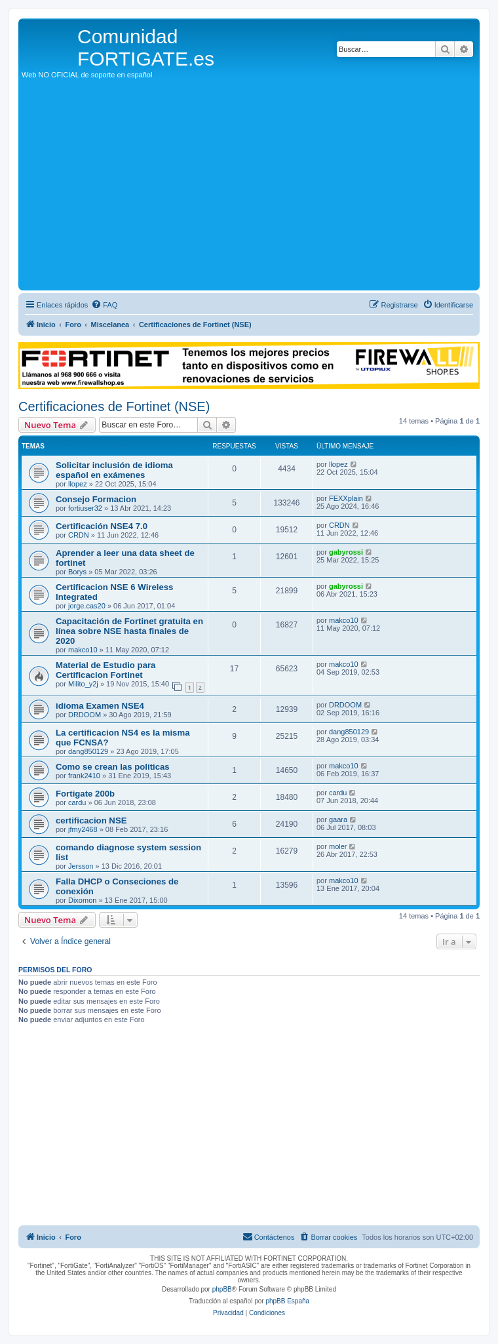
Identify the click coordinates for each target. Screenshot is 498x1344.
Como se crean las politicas (113, 767)
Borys (77, 572)
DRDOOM (84, 715)
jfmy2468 (83, 829)
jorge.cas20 (86, 606)
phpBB (222, 1289)
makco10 (83, 650)
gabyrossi (346, 552)
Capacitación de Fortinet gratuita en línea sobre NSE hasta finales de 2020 (129, 631)
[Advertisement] (249, 189)
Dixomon (82, 900)
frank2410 (84, 776)
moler (338, 846)
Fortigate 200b (85, 794)
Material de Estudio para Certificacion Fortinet (105, 670)
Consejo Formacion (96, 499)
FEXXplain (346, 498)
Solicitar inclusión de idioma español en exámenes (114, 470)
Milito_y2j (83, 684)
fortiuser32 (85, 508)
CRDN (78, 535)
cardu (77, 802)
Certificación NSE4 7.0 (101, 526)
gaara (338, 819)
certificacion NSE (91, 820)
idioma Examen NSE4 (100, 706)
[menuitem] (104, 305)
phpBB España (287, 1301)
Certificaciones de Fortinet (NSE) (114, 406)
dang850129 (88, 751)
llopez (77, 484)
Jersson (81, 866)
